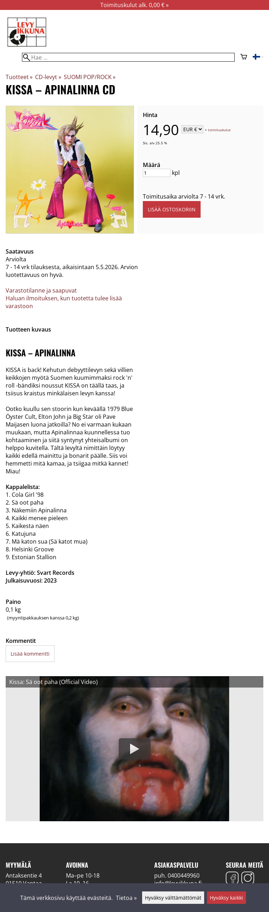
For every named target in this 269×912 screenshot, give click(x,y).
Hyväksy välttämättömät (173, 897)
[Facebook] (232, 879)
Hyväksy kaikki (226, 897)
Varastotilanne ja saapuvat (41, 290)
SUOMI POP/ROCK (90, 77)
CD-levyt (48, 77)
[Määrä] (156, 173)
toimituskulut (219, 129)
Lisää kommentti (30, 653)
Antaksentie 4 (24, 875)
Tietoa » (126, 898)
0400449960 (184, 875)
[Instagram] (247, 879)
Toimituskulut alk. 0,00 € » (134, 5)
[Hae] (128, 57)
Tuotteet (19, 77)
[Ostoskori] (243, 57)
